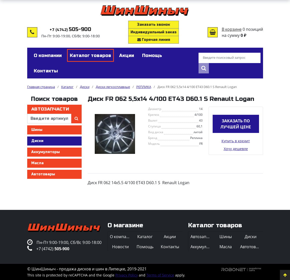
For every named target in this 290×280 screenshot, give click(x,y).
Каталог (145, 236)
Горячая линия (153, 40)
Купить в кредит (235, 140)
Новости (120, 246)
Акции (170, 236)
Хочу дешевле (236, 148)
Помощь (145, 246)
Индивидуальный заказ (154, 32)
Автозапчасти (50, 109)
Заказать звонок (153, 24)
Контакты (170, 246)
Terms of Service (160, 275)
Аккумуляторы (45, 152)
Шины (36, 130)
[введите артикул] (49, 118)
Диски (37, 141)
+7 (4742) (70, 30)
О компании (121, 236)
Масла (37, 163)
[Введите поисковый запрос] (229, 58)
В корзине (232, 29)
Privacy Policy (126, 275)
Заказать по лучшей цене (235, 124)
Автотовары (43, 174)
